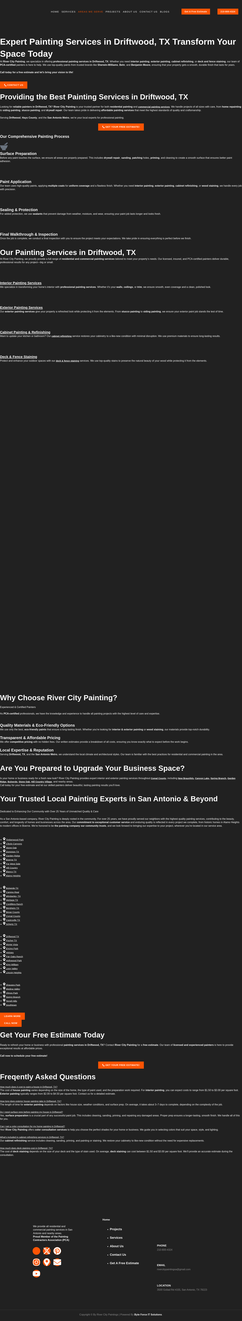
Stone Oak (26, 783)
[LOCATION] (159, 1280)
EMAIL (162, 1265)
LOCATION (165, 1285)
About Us (130, 11)
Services (69, 11)
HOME (55, 11)
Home (106, 1220)
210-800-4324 (228, 11)
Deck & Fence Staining (21, 358)
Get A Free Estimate (196, 11)
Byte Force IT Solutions (148, 1314)
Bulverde (13, 783)
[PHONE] (159, 1240)
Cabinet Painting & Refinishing (28, 334)
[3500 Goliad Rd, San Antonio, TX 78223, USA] (121, 1194)
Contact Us (149, 11)
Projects (113, 11)
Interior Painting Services (23, 285)
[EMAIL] (159, 1260)
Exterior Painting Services (24, 309)
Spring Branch (223, 780)
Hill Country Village (45, 783)
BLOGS (165, 11)
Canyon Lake (205, 780)
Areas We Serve (90, 11)
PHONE (162, 1246)
